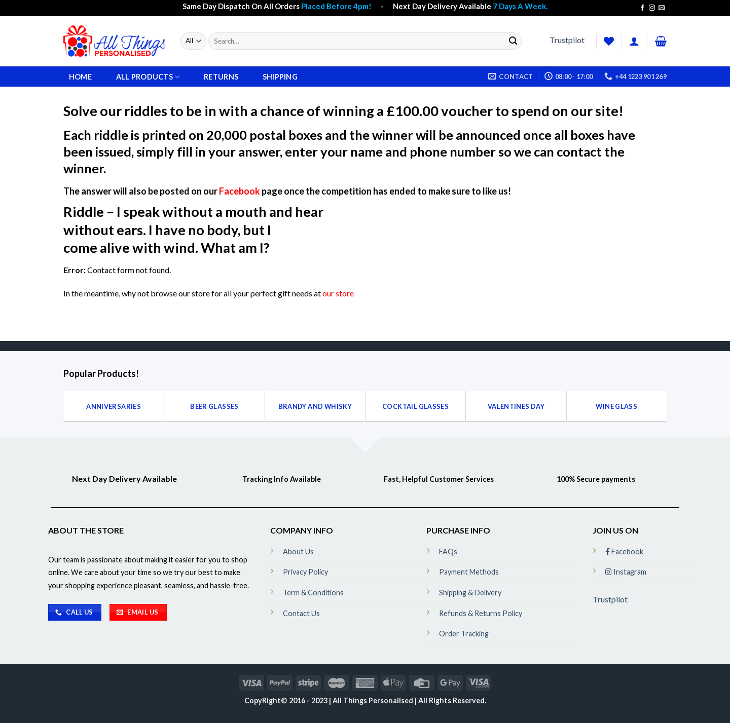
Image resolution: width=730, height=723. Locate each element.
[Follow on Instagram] (652, 8)
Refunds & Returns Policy (480, 613)
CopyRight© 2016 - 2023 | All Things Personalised (329, 700)
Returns (221, 77)
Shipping (280, 77)
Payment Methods (469, 571)
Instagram (625, 571)
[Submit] (513, 41)
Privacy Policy (305, 571)
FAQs (448, 551)
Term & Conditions (313, 592)
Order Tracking (464, 633)
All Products (148, 77)
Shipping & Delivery (470, 592)
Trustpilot (567, 40)
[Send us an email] (662, 8)
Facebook (239, 191)
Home (80, 77)
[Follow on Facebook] (642, 8)
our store (338, 293)
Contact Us (301, 613)
